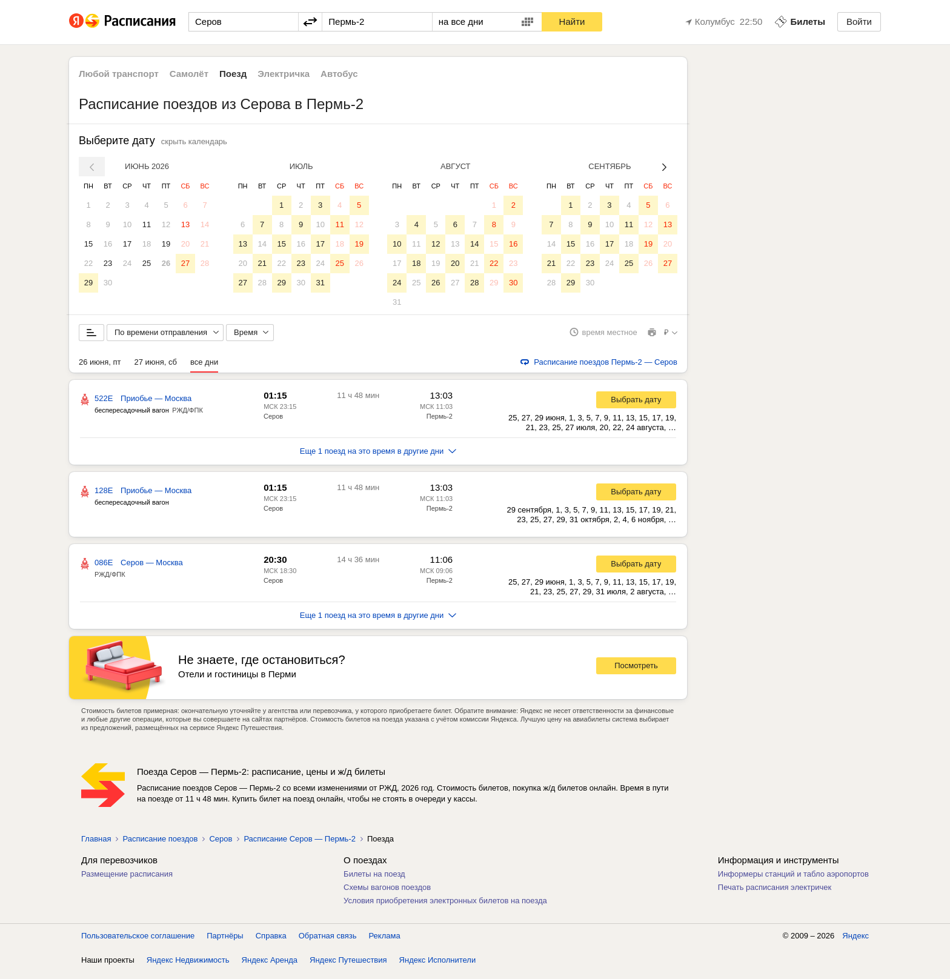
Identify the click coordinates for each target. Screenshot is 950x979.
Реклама (384, 942)
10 (127, 224)
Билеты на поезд (374, 880)
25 (146, 263)
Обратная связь (328, 942)
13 (185, 224)
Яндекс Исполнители (437, 966)
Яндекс (855, 942)
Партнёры (225, 942)
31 (320, 282)
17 (127, 243)
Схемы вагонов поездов (387, 893)
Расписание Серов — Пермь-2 (300, 845)
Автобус (339, 73)
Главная (96, 845)
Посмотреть (636, 672)
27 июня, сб (156, 368)
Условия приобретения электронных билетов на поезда (445, 907)
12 (166, 224)
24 (127, 263)
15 (88, 243)
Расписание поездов (160, 845)
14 (205, 224)
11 (146, 224)
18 (146, 243)
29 (88, 282)
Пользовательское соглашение (137, 942)
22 (88, 263)
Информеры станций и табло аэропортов (793, 880)
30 (108, 282)
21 (205, 243)
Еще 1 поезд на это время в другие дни (378, 457)
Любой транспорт (119, 73)
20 (185, 243)
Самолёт (189, 73)
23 (108, 263)
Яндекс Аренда (269, 966)
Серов (273, 422)
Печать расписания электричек (774, 893)
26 (166, 263)
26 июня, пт (100, 368)
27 (185, 263)
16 (108, 243)
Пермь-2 (440, 422)
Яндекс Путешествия (348, 966)
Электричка (283, 73)
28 (205, 263)
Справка (271, 942)
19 (166, 243)
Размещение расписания (127, 880)
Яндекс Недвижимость (188, 966)
